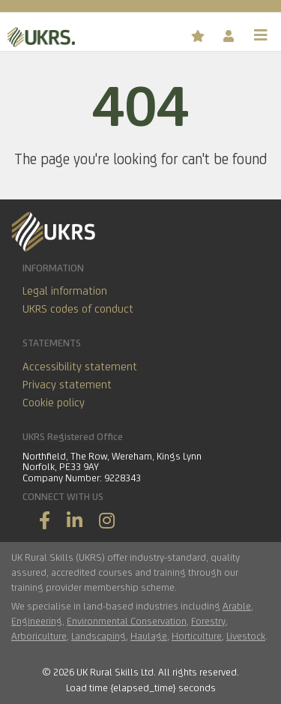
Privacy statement (67, 384)
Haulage (148, 636)
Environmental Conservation (127, 621)
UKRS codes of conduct (77, 308)
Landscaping (98, 636)
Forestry (208, 621)
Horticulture (197, 636)
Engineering (36, 621)
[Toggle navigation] (260, 35)
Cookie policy (53, 402)
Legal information (64, 290)
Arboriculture (39, 636)
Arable (237, 606)
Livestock (245, 636)
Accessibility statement (79, 366)
